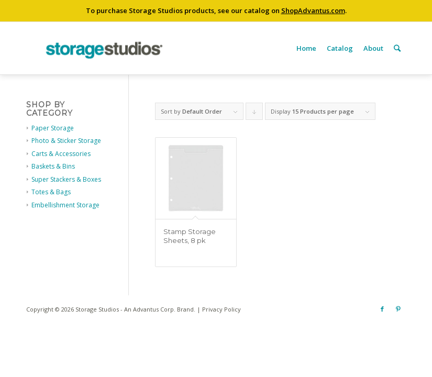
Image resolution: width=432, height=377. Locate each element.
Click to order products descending (254, 113)
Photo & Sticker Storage (66, 140)
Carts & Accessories (61, 153)
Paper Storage (52, 128)
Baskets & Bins (53, 166)
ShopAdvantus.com (313, 10)
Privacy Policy (221, 309)
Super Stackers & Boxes (66, 179)
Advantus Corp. (154, 309)
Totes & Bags (51, 191)
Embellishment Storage (65, 205)
